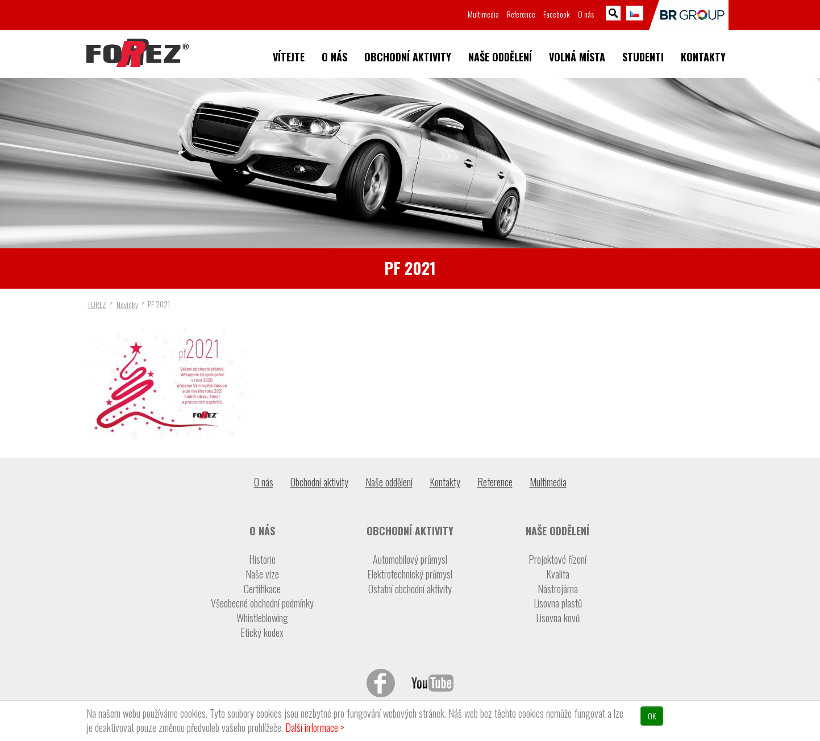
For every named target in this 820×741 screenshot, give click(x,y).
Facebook (556, 14)
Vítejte (289, 57)
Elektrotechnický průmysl (409, 574)
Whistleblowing (262, 618)
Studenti (643, 57)
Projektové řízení (557, 559)
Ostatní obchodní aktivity (410, 589)
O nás (334, 57)
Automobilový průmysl (410, 559)
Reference (521, 14)
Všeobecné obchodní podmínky (262, 603)
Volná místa (577, 57)
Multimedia (483, 14)
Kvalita (557, 574)
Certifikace (262, 589)
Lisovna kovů (558, 618)
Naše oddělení (500, 57)
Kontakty (703, 57)
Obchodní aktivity (407, 57)
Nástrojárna (558, 589)
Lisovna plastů (558, 603)
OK (652, 716)
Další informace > (314, 727)
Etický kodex (262, 633)
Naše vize (262, 574)
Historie (262, 559)
